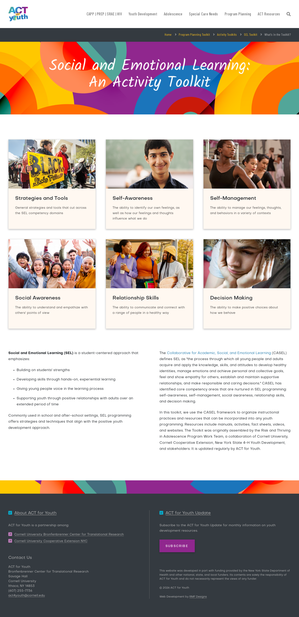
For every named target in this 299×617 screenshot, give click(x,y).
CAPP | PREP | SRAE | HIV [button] (104, 13)
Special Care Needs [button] (203, 13)
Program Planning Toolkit (194, 34)
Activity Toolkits (227, 34)
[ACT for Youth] (18, 14)
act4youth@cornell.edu (26, 595)
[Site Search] (289, 14)
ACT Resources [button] (269, 13)
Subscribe (176, 546)
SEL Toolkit (250, 34)
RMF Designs (198, 596)
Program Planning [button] (238, 13)
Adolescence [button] (173, 13)
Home (168, 34)
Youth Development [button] (143, 13)
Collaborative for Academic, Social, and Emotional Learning (219, 353)
